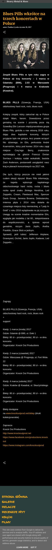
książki (7, 516)
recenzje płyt (13, 511)
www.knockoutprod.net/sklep (20, 413)
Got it (33, 547)
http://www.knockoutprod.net (17, 433)
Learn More (22, 547)
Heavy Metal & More (17, 1)
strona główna (14, 496)
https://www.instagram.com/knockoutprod (23, 445)
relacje (8, 506)
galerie (8, 501)
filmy (6, 521)
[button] (4, 32)
